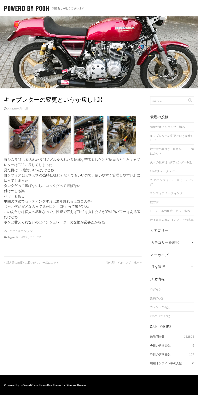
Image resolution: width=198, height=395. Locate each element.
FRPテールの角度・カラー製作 (170, 211)
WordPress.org (160, 316)
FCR (38, 237)
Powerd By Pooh (26, 8)
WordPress (30, 385)
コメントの (160, 307)
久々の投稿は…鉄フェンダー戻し (171, 162)
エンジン (26, 231)
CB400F (22, 237)
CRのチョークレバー (163, 171)
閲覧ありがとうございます (68, 8)
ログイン (156, 289)
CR (32, 237)
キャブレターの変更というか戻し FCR (53, 99)
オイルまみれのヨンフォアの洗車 (172, 219)
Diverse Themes (76, 385)
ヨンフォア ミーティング (166, 193)
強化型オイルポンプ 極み (123, 262)
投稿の (157, 298)
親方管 (154, 202)
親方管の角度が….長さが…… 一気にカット (32, 262)
